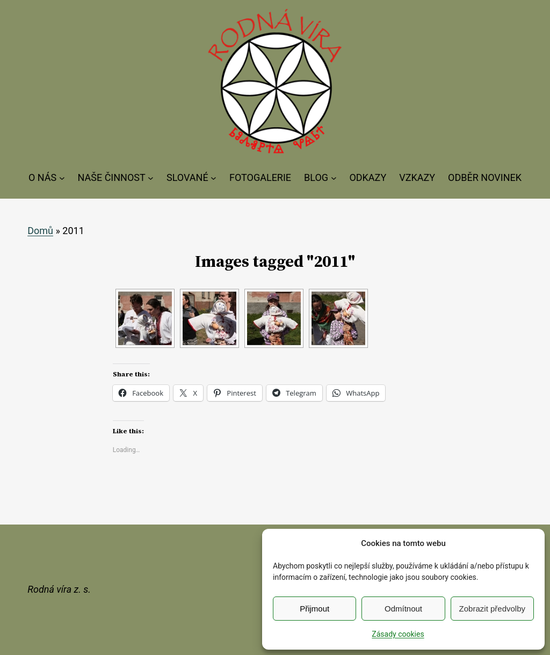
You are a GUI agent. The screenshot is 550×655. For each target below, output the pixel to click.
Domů (40, 230)
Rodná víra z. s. (59, 589)
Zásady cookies (398, 634)
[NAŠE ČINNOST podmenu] (151, 178)
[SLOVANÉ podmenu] (213, 178)
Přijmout (314, 608)
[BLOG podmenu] (334, 178)
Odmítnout (403, 608)
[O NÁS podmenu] (62, 178)
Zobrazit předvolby (492, 608)
